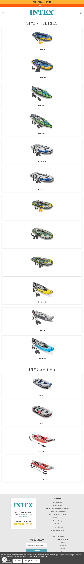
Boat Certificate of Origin (57, 511)
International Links (62, 552)
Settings (7, 561)
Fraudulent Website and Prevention (57, 508)
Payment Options (57, 527)
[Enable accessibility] (4, 559)
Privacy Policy (45, 556)
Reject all (17, 561)
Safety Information (57, 530)
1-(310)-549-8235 (23, 516)
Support (62, 548)
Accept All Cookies (31, 561)
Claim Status (57, 505)
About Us (63, 542)
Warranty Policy (57, 517)
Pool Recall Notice (42, 2)
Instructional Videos (58, 536)
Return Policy (57, 521)
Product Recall (57, 524)
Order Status (57, 502)
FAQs (57, 533)
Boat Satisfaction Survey (57, 514)
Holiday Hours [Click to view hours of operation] (42, 5)
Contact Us (62, 545)
